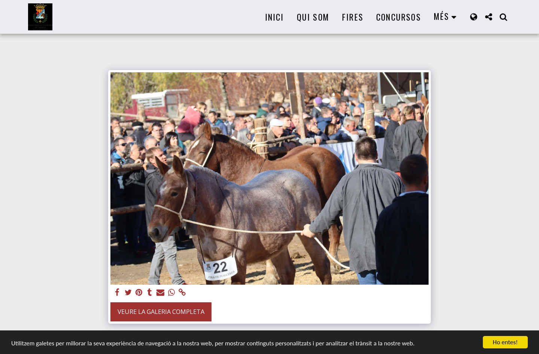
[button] (488, 16)
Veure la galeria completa (161, 311)
